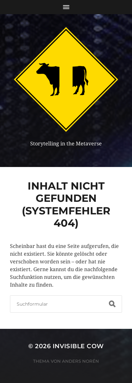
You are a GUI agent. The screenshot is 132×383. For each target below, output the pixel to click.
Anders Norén (80, 361)
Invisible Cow (78, 346)
